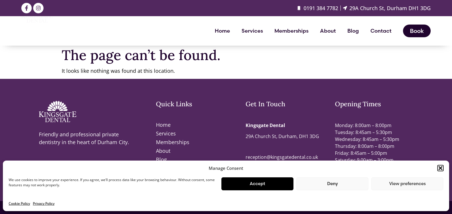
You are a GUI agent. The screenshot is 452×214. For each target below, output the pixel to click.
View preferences (407, 183)
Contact (380, 30)
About (328, 30)
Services (252, 30)
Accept (257, 183)
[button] (440, 168)
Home (222, 30)
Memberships (291, 30)
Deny (332, 183)
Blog (353, 30)
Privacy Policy (43, 203)
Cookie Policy (19, 203)
